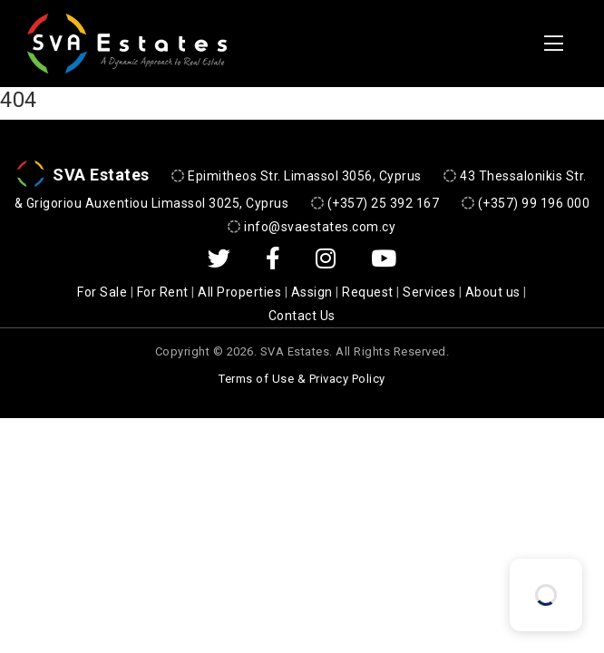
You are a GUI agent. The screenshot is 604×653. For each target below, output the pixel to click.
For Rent (163, 292)
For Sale (102, 292)
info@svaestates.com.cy (319, 226)
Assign (312, 292)
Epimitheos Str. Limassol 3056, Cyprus (305, 175)
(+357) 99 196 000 (534, 203)
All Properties (239, 292)
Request (368, 292)
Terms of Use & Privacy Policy (302, 378)
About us (493, 292)
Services (429, 292)
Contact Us (302, 315)
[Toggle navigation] (553, 43)
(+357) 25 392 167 (383, 203)
